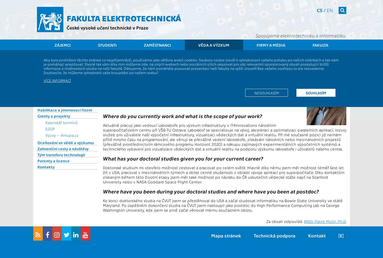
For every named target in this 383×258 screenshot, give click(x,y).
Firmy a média (271, 45)
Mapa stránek (226, 235)
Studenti (107, 45)
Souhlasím (316, 93)
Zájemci (63, 45)
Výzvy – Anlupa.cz (62, 135)
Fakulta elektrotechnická (124, 18)
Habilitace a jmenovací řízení (64, 110)
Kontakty (46, 166)
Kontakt (317, 235)
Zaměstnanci (157, 45)
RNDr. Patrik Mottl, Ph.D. (325, 221)
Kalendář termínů (61, 122)
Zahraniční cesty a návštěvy (63, 148)
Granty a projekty (53, 116)
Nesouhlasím (266, 93)
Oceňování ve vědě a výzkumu (65, 142)
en (330, 10)
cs (320, 10)
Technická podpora (274, 235)
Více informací (57, 80)
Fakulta (320, 45)
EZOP (50, 128)
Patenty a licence (53, 160)
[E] (341, 235)
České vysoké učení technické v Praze (107, 27)
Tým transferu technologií (61, 154)
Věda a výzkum (213, 45)
